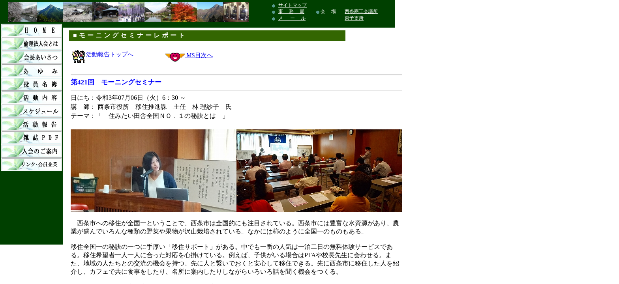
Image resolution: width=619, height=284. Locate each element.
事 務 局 (291, 11)
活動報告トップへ (103, 54)
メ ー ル (292, 18)
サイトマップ (292, 5)
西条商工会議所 (361, 11)
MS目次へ (199, 55)
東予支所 (354, 18)
